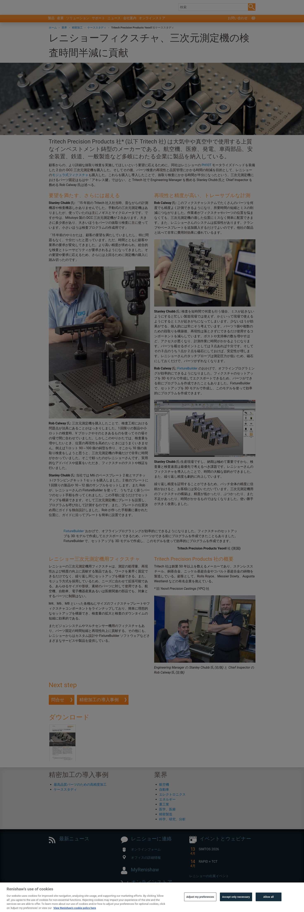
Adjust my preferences (200, 906)
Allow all (268, 906)
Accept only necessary (236, 906)
